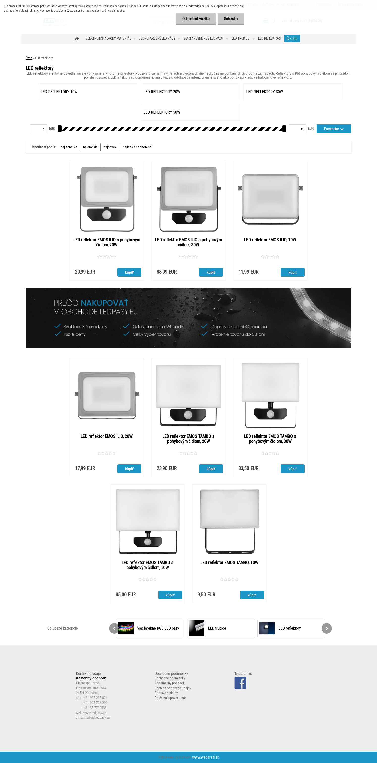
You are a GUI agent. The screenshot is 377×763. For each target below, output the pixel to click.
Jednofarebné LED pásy (157, 38)
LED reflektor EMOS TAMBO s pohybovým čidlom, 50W (147, 565)
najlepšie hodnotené (137, 147)
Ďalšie (292, 38)
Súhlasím (231, 18)
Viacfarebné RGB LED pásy (203, 38)
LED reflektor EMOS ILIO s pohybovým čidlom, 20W (106, 242)
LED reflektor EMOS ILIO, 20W (107, 436)
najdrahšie (90, 147)
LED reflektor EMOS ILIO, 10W (270, 240)
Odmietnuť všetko (196, 18)
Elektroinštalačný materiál (108, 38)
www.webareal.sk (205, 757)
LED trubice (241, 38)
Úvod (29, 58)
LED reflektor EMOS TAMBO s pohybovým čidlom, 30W (270, 439)
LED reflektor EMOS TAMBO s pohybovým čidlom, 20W (188, 439)
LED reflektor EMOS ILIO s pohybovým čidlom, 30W (188, 242)
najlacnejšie (69, 147)
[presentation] (114, 628)
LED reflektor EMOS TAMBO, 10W (229, 562)
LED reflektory (270, 38)
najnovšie (110, 147)
